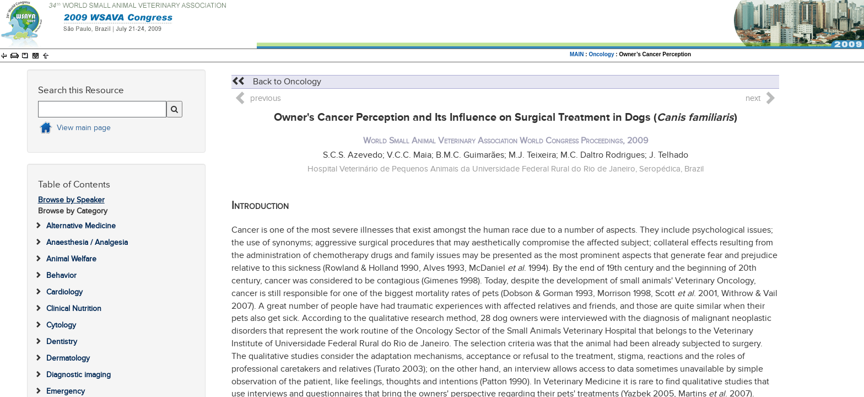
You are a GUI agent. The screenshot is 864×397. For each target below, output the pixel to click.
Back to (276, 82)
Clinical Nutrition (73, 308)
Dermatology (68, 358)
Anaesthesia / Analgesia (87, 242)
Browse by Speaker (71, 200)
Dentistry (61, 341)
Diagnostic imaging (78, 375)
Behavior (61, 275)
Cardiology (64, 292)
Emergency (65, 391)
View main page (84, 128)
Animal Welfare (71, 259)
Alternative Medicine (81, 226)
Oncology (601, 54)
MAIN (577, 54)
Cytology (61, 325)
